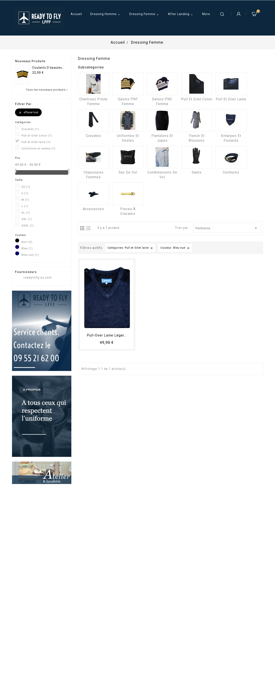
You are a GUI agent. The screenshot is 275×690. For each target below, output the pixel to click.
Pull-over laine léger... (107, 335)
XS (25, 186)
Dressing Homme (105, 14)
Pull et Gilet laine (35, 142)
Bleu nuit (30, 254)
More (206, 14)
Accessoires (93, 209)
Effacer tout (28, 112)
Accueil (76, 14)
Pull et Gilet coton (36, 135)
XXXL (27, 225)
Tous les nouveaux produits (47, 89)
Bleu (27, 248)
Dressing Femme (144, 14)
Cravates (30, 129)
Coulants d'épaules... (48, 67)
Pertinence (227, 228)
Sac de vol (128, 172)
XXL (26, 219)
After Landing (181, 14)
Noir (26, 241)
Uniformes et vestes (38, 148)
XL (25, 212)
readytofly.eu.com (38, 277)
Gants (197, 172)
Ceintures (231, 172)
